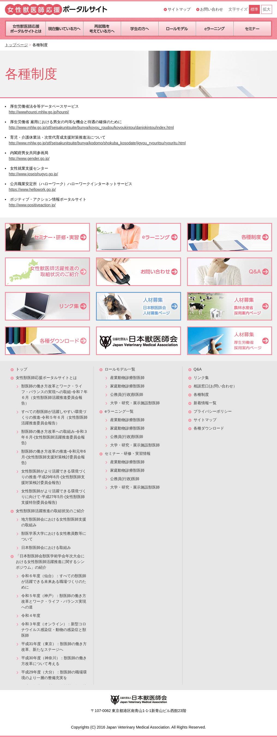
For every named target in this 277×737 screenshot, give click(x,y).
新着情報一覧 (205, 403)
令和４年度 (30, 615)
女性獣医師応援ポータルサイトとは (46, 377)
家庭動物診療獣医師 (127, 386)
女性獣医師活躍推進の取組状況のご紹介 (50, 511)
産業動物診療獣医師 (127, 377)
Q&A (198, 369)
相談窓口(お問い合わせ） (215, 386)
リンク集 (201, 377)
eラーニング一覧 (119, 411)
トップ (21, 369)
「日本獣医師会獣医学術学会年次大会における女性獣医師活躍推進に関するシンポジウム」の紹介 (50, 562)
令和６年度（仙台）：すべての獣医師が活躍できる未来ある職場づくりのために (53, 581)
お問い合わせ (211, 9)
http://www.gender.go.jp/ (29, 158)
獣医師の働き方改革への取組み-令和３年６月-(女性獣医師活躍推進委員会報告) (54, 437)
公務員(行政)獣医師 (126, 394)
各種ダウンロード (209, 428)
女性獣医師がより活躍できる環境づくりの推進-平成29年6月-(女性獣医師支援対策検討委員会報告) (53, 477)
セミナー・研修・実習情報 (127, 453)
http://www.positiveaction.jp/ (32, 205)
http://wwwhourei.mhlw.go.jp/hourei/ (39, 112)
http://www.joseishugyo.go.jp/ (33, 174)
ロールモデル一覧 (120, 369)
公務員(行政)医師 (124, 479)
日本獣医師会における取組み (46, 547)
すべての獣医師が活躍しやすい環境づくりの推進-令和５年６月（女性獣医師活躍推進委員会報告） (54, 417)
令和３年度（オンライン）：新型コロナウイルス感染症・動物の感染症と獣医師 (53, 630)
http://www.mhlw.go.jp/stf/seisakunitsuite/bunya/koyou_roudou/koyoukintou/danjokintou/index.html (91, 127)
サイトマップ (179, 9)
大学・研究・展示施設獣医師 (135, 403)
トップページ (16, 45)
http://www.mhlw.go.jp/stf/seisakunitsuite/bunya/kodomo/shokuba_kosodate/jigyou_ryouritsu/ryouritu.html (97, 143)
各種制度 (201, 394)
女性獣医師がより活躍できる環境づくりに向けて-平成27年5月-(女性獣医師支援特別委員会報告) (53, 497)
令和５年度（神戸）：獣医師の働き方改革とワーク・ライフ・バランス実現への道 (53, 601)
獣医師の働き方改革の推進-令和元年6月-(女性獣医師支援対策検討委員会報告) (53, 457)
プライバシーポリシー (213, 411)
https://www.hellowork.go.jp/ (32, 189)
